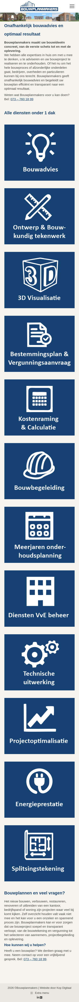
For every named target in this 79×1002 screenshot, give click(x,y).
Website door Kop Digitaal (55, 987)
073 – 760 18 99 (22, 99)
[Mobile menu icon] (72, 6)
